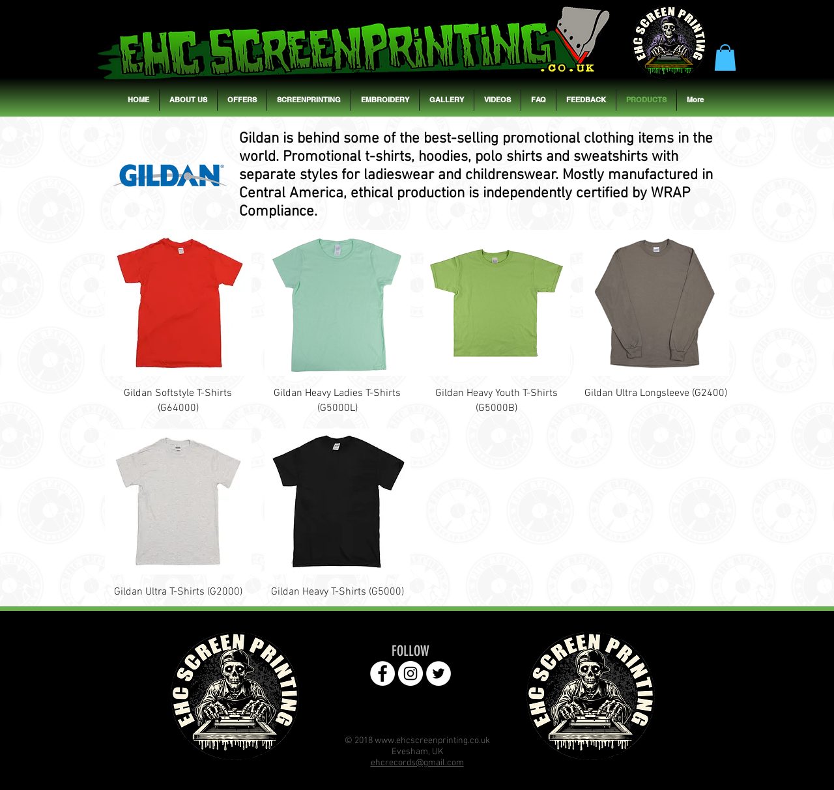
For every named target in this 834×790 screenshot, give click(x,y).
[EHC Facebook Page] (382, 673)
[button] (725, 57)
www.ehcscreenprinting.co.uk (432, 740)
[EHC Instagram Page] (410, 673)
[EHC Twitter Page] (438, 673)
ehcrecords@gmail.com (417, 763)
